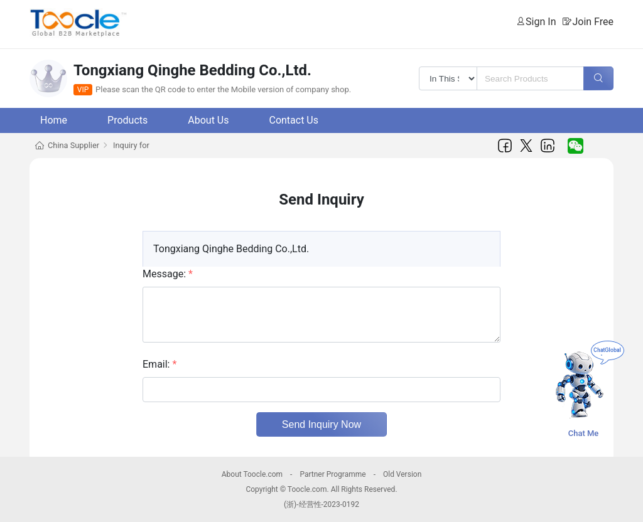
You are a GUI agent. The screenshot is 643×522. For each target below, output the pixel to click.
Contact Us (293, 120)
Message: (168, 274)
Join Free (592, 22)
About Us (208, 120)
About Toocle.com (252, 474)
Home (53, 120)
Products (127, 120)
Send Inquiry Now (321, 424)
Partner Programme (332, 474)
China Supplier (73, 145)
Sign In (541, 22)
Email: (159, 364)
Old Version (402, 474)
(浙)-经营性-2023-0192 (321, 504)
